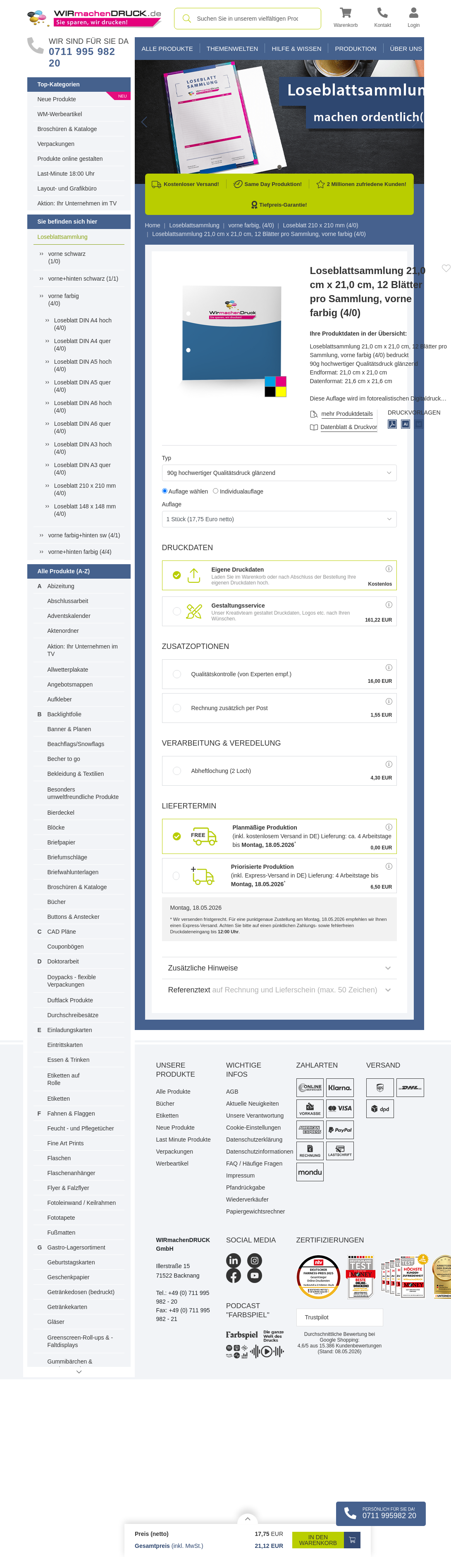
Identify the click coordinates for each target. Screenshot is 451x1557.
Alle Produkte (167, 48)
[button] (346, 18)
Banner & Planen (69, 729)
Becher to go (64, 759)
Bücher (57, 902)
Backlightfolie (65, 714)
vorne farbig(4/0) (63, 300)
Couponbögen (66, 946)
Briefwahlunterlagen (73, 872)
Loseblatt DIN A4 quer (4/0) (82, 345)
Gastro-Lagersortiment (76, 1247)
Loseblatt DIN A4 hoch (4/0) (83, 324)
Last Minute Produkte (183, 1139)
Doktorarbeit (63, 961)
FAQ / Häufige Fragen (254, 1163)
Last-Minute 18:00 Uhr (66, 173)
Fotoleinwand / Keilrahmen (82, 1203)
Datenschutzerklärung (254, 1139)
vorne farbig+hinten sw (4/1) (84, 535)
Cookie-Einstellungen (253, 1127)
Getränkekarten (68, 1307)
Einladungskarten (70, 1030)
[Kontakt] (382, 18)
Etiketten (59, 1099)
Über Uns (406, 48)
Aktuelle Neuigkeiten (252, 1103)
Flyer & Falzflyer (68, 1188)
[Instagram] (254, 1260)
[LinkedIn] (233, 1260)
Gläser (56, 1322)
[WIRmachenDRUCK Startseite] (94, 18)
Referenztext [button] (279, 989)
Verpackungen (56, 144)
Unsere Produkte (175, 1069)
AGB (232, 1091)
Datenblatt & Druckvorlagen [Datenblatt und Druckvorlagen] (356, 427)
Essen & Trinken (69, 1060)
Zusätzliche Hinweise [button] (279, 968)
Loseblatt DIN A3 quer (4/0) (82, 469)
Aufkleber (60, 699)
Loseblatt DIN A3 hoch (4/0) (83, 448)
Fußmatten (62, 1232)
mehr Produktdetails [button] (347, 413)
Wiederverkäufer (247, 1199)
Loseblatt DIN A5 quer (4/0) (82, 386)
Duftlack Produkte (70, 1000)
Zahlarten (317, 1065)
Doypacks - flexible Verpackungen (72, 981)
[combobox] (248, 18)
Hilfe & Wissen (296, 48)
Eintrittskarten (65, 1045)
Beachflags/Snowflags (76, 744)
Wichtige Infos (243, 1069)
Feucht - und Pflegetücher (81, 1128)
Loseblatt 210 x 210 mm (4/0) (85, 489)
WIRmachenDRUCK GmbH (183, 1244)
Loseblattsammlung (63, 237)
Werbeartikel (172, 1163)
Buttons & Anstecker (74, 917)
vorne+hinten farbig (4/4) (80, 551)
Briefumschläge (68, 857)
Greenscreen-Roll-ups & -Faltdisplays (80, 1341)
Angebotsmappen (70, 684)
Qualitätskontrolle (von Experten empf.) (232, 674)
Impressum (240, 1175)
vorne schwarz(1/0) (67, 257)
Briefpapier (62, 842)
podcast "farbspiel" (248, 1310)
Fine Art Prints (66, 1143)
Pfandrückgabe (245, 1187)
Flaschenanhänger (71, 1173)
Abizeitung (61, 586)
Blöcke (56, 827)
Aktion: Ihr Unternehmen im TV (77, 203)
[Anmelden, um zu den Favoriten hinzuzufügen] (446, 268)
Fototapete (61, 1218)
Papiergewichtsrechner (255, 1211)
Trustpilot (317, 1317)
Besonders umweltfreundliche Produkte (83, 793)
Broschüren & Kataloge (67, 129)
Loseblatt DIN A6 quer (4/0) (82, 427)
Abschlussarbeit (68, 601)
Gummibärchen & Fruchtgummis (70, 1365)
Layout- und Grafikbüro (67, 188)
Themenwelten (232, 48)
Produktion (355, 48)
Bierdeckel (61, 812)
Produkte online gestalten (70, 159)
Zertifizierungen (330, 1240)
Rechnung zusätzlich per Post (220, 708)
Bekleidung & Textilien (76, 774)
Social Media (251, 1240)
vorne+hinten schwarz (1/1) (83, 278)
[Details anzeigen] (247, 1519)
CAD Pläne (62, 932)
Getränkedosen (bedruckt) (81, 1292)
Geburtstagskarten (71, 1262)
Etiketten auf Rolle (64, 1079)
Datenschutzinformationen (255, 1151)
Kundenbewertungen (350, 1346)
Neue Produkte (57, 99)
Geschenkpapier (69, 1277)
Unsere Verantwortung (255, 1115)
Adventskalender (69, 616)
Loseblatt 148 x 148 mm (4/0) (85, 510)
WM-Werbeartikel (60, 114)
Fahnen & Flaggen (71, 1113)
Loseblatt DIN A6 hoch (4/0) (83, 407)
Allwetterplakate (68, 669)
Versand (383, 1065)
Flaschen (59, 1158)
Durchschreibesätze (73, 1015)
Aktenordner (63, 631)
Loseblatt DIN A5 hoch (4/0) (83, 365)
